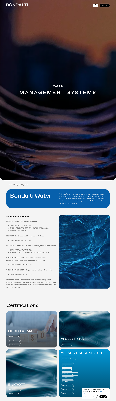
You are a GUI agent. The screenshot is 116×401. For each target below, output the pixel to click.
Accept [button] (103, 397)
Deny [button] (95, 397)
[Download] (14, 336)
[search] (95, 5)
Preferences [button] (87, 397)
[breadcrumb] (10, 185)
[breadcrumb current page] (20, 185)
